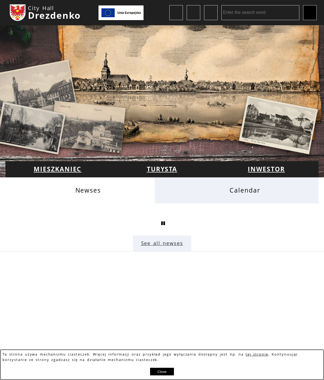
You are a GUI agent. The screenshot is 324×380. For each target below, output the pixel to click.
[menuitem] (57, 169)
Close (162, 372)
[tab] (80, 190)
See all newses (162, 243)
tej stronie (257, 354)
